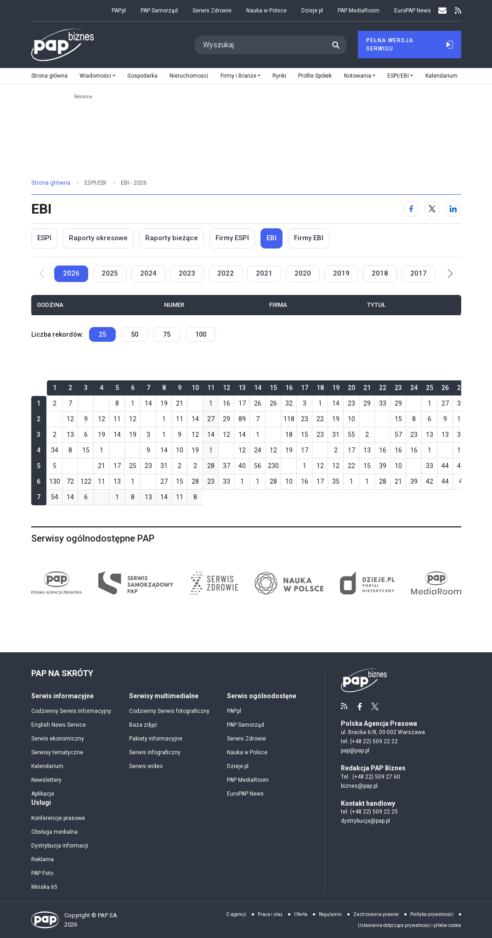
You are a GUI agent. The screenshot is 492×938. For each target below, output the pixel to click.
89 (242, 419)
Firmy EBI (308, 238)
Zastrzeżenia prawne (376, 914)
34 (460, 403)
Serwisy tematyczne (57, 752)
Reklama (42, 859)
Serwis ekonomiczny (57, 738)
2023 (187, 273)
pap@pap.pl (355, 750)
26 (257, 403)
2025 (110, 273)
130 (54, 481)
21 (179, 403)
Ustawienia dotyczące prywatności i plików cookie (409, 925)
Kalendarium (441, 76)
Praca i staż (270, 914)
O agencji (236, 914)
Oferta (300, 914)
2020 (302, 273)
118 (288, 419)
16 (226, 403)
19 (164, 403)
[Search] (260, 45)
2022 (225, 273)
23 (351, 403)
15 (398, 419)
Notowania (357, 76)
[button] (450, 274)
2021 (264, 273)
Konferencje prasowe (58, 818)
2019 (341, 273)
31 (335, 434)
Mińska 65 (44, 887)
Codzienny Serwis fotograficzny (169, 711)
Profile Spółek (315, 76)
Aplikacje (42, 794)
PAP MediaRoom (358, 10)
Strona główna (49, 76)
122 (85, 481)
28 (211, 465)
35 (335, 481)
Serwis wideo (146, 766)
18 (289, 434)
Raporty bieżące (171, 238)
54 (54, 497)
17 (242, 403)
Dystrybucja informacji (59, 845)
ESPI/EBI (398, 76)
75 (166, 334)
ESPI (44, 238)
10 (351, 419)
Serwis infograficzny (155, 752)
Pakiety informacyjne (155, 738)
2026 (71, 273)
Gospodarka (142, 76)
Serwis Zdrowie (212, 10)
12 (70, 419)
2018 (380, 273)
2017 (418, 273)
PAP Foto (42, 873)
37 (226, 465)
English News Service (58, 725)
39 (382, 465)
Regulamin (330, 914)
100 (200, 334)
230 (273, 465)
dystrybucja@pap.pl (365, 821)
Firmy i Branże (238, 76)
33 (382, 403)
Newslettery (46, 780)
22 (320, 419)
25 (102, 334)
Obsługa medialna (54, 832)
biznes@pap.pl (359, 786)
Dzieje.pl (312, 10)
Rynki (279, 76)
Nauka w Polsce (266, 10)
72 (70, 481)
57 (398, 434)
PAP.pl (119, 10)
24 (257, 450)
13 (70, 434)
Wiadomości (95, 76)
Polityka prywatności (431, 914)
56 (257, 465)
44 (445, 465)
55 (351, 434)
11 (117, 419)
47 (460, 465)
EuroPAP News (412, 10)
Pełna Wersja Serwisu (409, 44)
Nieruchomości (189, 76)
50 (134, 334)
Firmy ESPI (232, 238)
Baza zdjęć (143, 725)
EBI (271, 238)
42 (429, 481)
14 (148, 403)
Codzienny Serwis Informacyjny (71, 711)
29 (367, 403)
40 (242, 465)
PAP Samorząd (159, 10)
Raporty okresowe (98, 238)
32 (289, 403)
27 (445, 403)
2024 (148, 273)
